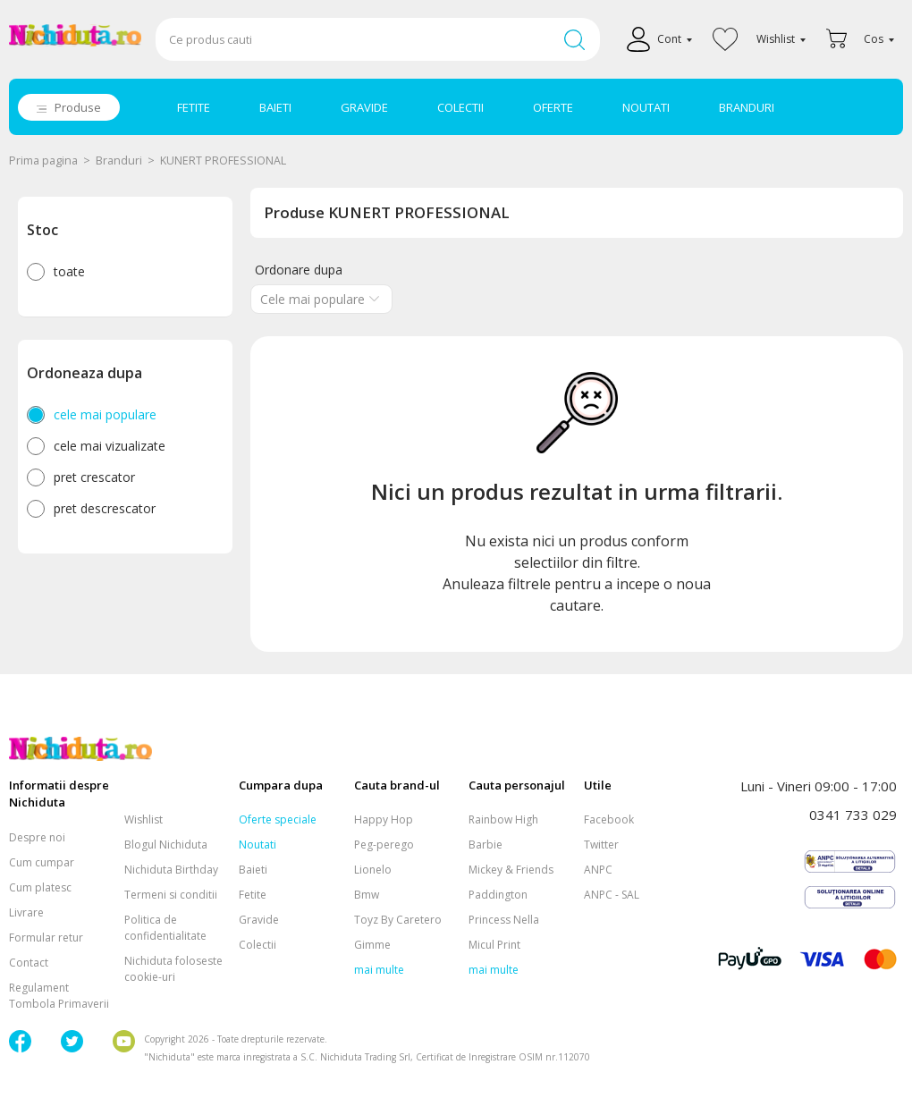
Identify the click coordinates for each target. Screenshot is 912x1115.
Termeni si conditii (170, 894)
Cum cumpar (41, 862)
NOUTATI (646, 107)
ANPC (598, 869)
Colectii (257, 944)
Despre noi (37, 837)
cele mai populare (105, 414)
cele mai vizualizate (109, 445)
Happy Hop (383, 819)
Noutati (257, 844)
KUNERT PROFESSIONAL (223, 160)
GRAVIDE (364, 107)
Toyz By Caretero (398, 919)
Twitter (601, 844)
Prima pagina (43, 160)
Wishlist (143, 819)
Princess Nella (504, 919)
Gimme (372, 944)
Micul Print (494, 944)
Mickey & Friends (511, 869)
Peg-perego (384, 844)
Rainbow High (503, 819)
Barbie (485, 844)
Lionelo (373, 869)
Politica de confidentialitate (165, 927)
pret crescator (94, 477)
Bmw (366, 894)
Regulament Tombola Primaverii (59, 995)
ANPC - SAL (611, 894)
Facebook (609, 819)
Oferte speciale (278, 819)
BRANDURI (746, 107)
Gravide (259, 919)
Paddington (498, 894)
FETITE (193, 107)
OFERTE (553, 107)
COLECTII (460, 107)
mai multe (379, 969)
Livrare (26, 912)
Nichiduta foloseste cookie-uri (173, 968)
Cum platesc (40, 887)
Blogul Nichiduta (165, 844)
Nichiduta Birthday (171, 869)
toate (69, 271)
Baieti (253, 869)
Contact (28, 962)
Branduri (119, 160)
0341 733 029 (853, 815)
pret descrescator (105, 508)
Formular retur (46, 937)
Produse (78, 107)
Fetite (252, 894)
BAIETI (275, 107)
